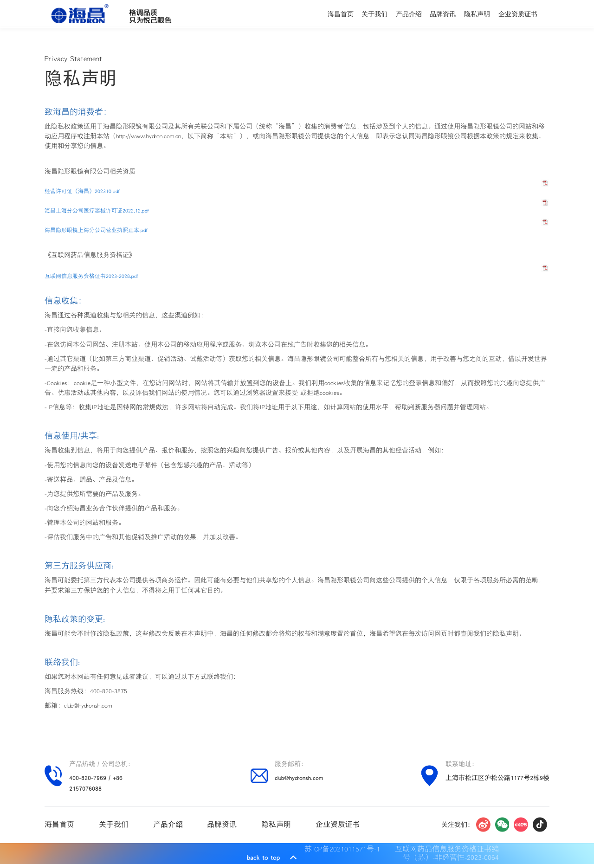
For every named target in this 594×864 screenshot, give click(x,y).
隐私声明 (477, 14)
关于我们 (374, 14)
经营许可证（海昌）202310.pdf (82, 191)
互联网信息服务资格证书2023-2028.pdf (91, 276)
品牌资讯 (443, 14)
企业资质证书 (517, 14)
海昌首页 (341, 14)
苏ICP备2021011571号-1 (344, 848)
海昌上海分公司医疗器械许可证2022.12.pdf (97, 210)
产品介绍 (409, 14)
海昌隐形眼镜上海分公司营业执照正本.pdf (96, 230)
